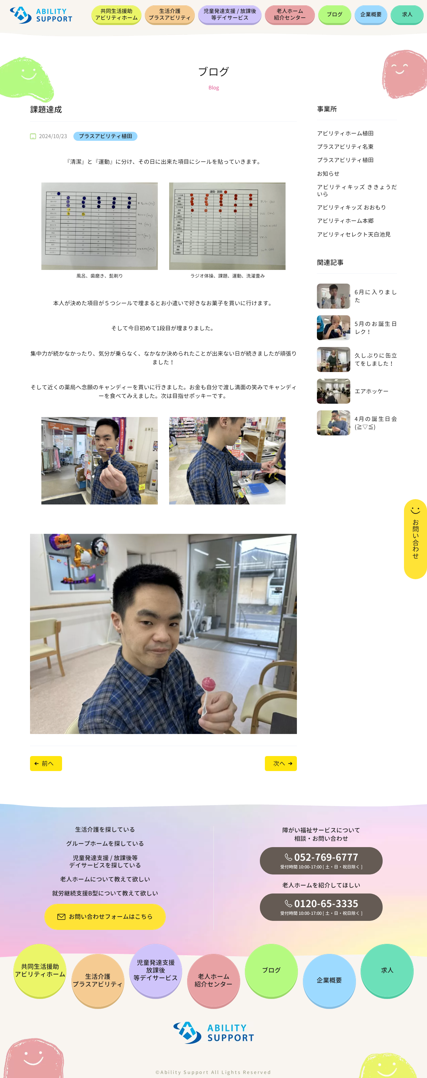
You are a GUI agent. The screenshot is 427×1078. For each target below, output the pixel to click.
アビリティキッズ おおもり (351, 207)
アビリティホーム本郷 (345, 221)
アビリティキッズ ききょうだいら (357, 190)
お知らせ (328, 173)
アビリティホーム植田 (345, 133)
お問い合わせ (415, 539)
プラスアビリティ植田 (105, 136)
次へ (279, 763)
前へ (48, 763)
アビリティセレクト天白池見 (354, 234)
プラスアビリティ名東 (345, 146)
